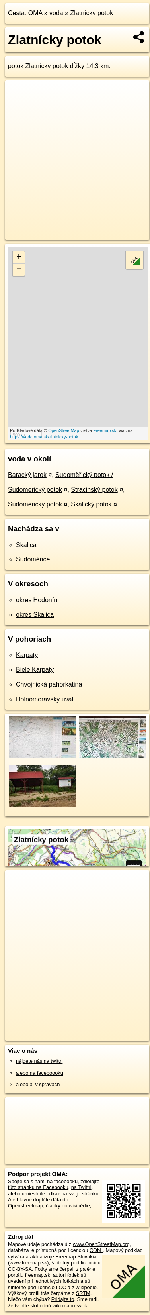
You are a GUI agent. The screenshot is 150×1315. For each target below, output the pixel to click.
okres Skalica (35, 614)
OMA (35, 13)
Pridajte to (62, 1299)
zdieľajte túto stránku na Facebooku (53, 1184)
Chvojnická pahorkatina (49, 684)
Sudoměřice (33, 559)
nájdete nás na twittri (39, 1061)
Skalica (26, 545)
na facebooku (62, 1181)
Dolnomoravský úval (44, 699)
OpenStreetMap (63, 430)
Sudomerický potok (35, 504)
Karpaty (27, 655)
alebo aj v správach (38, 1084)
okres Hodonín (36, 600)
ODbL (96, 1250)
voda (56, 13)
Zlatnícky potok (91, 13)
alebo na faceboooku (39, 1073)
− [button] (18, 270)
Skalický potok (91, 504)
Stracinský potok (94, 489)
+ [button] (18, 257)
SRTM (83, 1293)
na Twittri (81, 1187)
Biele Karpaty (35, 669)
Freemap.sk (104, 430)
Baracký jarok (27, 474)
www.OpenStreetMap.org (101, 1244)
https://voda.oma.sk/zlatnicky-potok (44, 436)
